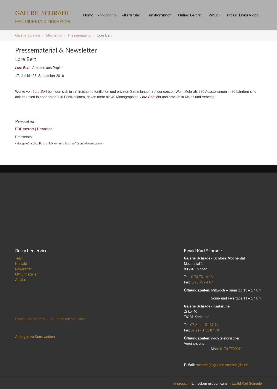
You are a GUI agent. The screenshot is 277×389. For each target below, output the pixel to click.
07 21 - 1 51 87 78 (205, 330)
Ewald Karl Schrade (246, 383)
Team (19, 258)
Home (88, 15)
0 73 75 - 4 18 (202, 277)
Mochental (109, 15)
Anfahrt (20, 280)
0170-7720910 (231, 349)
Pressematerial (79, 35)
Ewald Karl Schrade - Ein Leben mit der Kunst (50, 319)
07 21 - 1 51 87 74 (204, 325)
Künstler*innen (159, 15)
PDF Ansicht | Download (33, 129)
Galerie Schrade (27, 35)
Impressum (181, 383)
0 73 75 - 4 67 (202, 282)
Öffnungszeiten (26, 274)
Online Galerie (190, 15)
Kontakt (21, 264)
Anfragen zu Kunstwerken (35, 337)
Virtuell (214, 15)
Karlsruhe (132, 15)
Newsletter (23, 269)
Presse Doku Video (243, 15)
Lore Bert (22, 68)
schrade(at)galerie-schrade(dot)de (222, 365)
